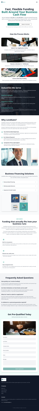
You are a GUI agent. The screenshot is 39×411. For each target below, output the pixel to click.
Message (4, 359)
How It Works (4, 390)
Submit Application (19, 368)
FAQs (2, 393)
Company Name (6, 346)
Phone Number (6, 350)
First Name (5, 337)
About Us (3, 388)
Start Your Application (13, 24)
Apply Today (3, 391)
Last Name (5, 341)
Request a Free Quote (26, 24)
